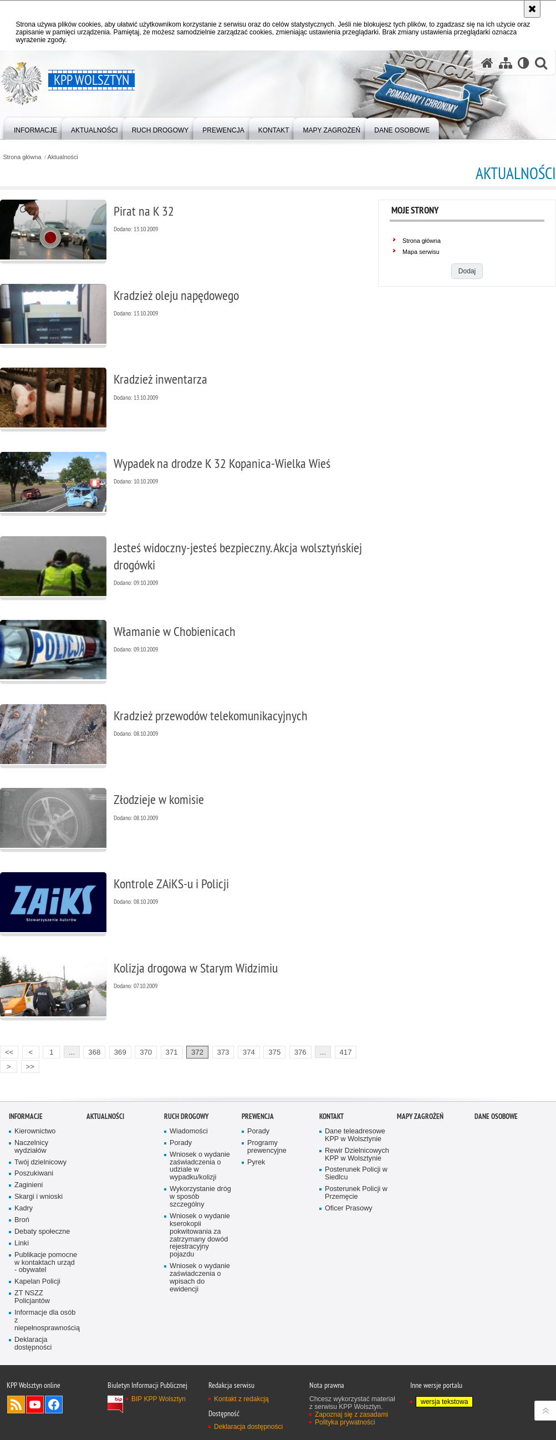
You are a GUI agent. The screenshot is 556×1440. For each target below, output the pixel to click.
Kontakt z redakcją (241, 1399)
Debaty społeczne (42, 1231)
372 (197, 1052)
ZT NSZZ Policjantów (32, 1297)
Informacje (26, 1116)
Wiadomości (189, 1131)
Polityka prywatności (345, 1422)
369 (120, 1052)
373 (223, 1052)
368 (94, 1052)
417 (346, 1052)
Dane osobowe (496, 1116)
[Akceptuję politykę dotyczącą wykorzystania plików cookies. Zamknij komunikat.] (532, 9)
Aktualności (63, 157)
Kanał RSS (16, 1404)
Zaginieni (28, 1185)
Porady (181, 1143)
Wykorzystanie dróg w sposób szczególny (200, 1196)
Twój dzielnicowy (40, 1162)
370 (146, 1052)
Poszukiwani (33, 1173)
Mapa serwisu (421, 251)
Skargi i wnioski (38, 1196)
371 (172, 1052)
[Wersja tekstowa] (523, 63)
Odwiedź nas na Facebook (54, 1404)
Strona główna (22, 157)
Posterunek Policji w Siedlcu (356, 1173)
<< (6, 1051)
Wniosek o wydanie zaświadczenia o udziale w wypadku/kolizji (200, 1166)
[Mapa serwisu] (505, 63)
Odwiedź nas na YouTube (35, 1404)
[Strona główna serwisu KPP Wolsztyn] (487, 63)
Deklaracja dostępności (33, 1343)
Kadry (23, 1208)
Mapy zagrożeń (420, 1116)
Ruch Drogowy (186, 1116)
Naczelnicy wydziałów (31, 1146)
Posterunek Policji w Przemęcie (356, 1192)
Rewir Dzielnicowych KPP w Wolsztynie (357, 1154)
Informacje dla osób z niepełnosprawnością (46, 1320)
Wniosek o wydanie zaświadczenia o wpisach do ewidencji (200, 1278)
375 (274, 1052)
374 (249, 1052)
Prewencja (258, 1116)
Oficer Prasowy (349, 1208)
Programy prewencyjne (267, 1146)
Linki (21, 1243)
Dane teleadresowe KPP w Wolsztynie (355, 1135)
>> (27, 1065)
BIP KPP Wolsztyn (158, 1399)
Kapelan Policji (37, 1281)
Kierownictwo (34, 1131)
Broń (21, 1220)
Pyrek (256, 1162)
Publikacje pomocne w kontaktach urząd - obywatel (45, 1262)
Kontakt (331, 1116)
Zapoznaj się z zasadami (351, 1414)
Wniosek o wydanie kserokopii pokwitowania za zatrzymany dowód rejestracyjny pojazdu (200, 1235)
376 (300, 1052)
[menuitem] (35, 128)
